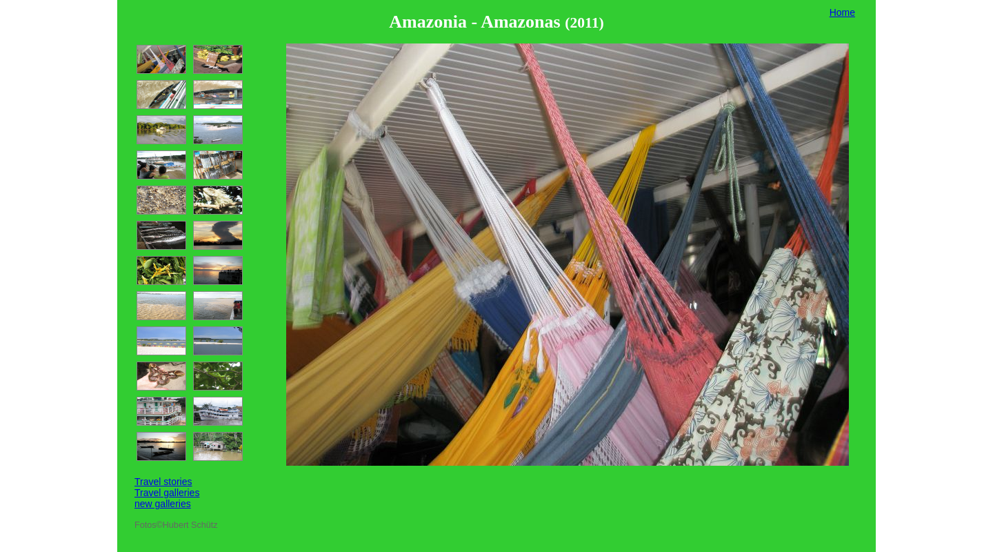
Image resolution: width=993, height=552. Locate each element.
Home (842, 12)
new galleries (162, 503)
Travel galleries (166, 492)
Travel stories (163, 481)
